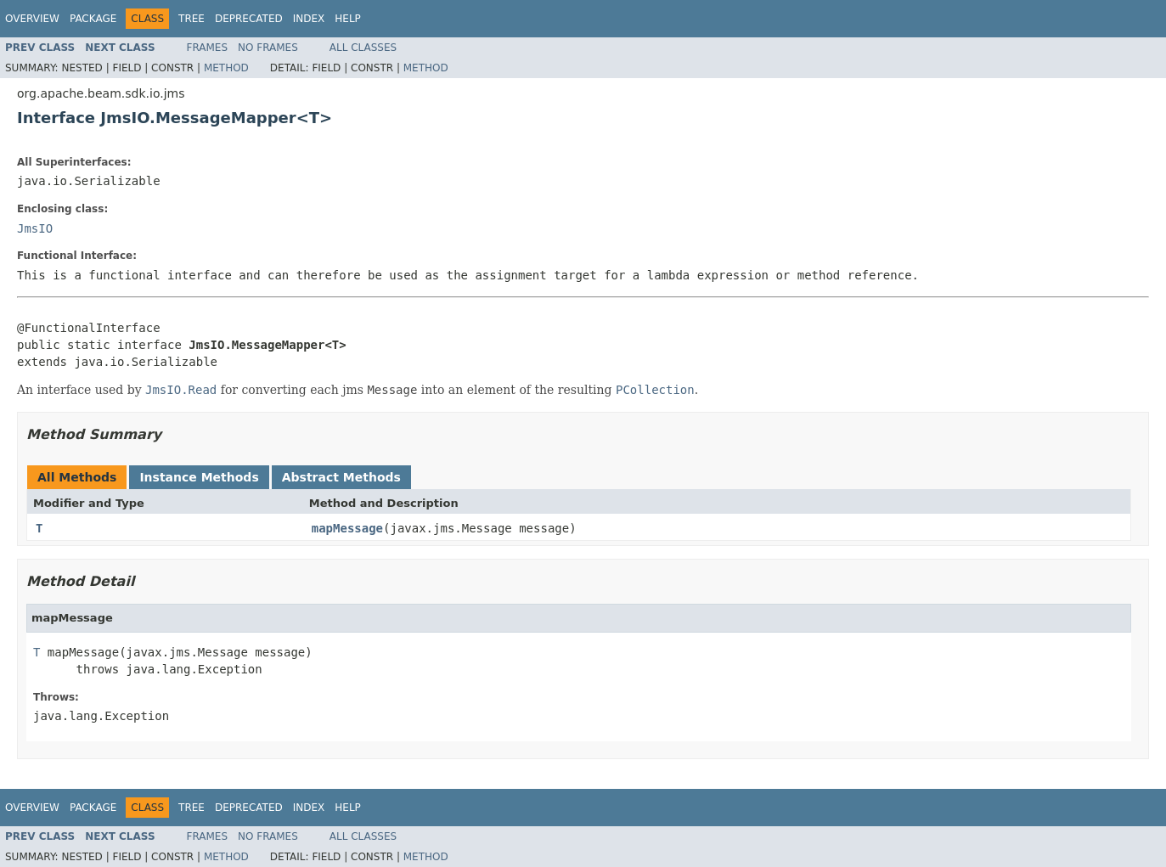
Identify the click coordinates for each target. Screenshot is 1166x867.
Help (348, 19)
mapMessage (347, 528)
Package (93, 19)
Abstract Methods (341, 477)
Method (226, 68)
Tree (191, 19)
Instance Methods (198, 477)
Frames (207, 47)
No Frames (268, 47)
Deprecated (249, 19)
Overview (32, 19)
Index (309, 19)
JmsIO (35, 228)
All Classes (363, 47)
